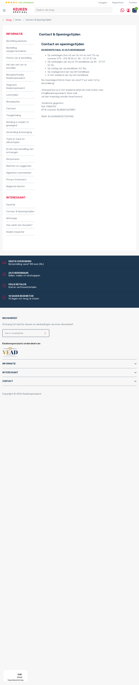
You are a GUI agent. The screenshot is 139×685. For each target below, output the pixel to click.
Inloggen (103, 3)
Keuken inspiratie (15, 232)
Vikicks (16, 486)
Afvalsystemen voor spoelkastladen (31, 446)
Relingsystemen (21, 423)
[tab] (69, 363)
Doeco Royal (19, 661)
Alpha (15, 645)
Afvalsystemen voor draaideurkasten (32, 436)
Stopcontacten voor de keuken (29, 628)
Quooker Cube (19, 545)
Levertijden (12, 95)
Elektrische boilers (22, 459)
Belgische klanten (15, 186)
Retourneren (13, 159)
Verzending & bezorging (19, 132)
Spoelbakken (13, 559)
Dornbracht (18, 668)
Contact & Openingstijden (20, 211)
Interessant (10, 372)
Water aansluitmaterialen (25, 539)
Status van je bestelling (19, 58)
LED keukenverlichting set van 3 (36, 592)
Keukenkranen (19, 492)
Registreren (118, 3)
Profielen (17, 532)
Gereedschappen (21, 522)
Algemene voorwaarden (18, 172)
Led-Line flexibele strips (31, 618)
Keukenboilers (19, 469)
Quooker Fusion (20, 555)
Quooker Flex (19, 549)
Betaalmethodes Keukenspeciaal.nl (15, 76)
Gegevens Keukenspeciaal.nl (15, 86)
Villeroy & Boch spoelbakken (27, 575)
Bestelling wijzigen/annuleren (16, 49)
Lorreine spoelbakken (23, 569)
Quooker (10, 542)
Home (10, 406)
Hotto (22, 476)
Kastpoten (18, 416)
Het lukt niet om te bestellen (16, 66)
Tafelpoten (18, 429)
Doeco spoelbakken (22, 562)
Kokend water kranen (23, 472)
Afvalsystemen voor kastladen (28, 442)
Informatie (9, 363)
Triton (22, 479)
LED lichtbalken (27, 605)
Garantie (10, 204)
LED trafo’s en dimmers (31, 622)
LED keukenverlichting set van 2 (36, 588)
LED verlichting (20, 585)
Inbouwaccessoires (22, 413)
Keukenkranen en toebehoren (21, 489)
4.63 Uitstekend (19, 2)
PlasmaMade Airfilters (23, 482)
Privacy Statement (16, 179)
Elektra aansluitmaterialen (26, 515)
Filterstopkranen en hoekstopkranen (31, 499)
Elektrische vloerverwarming (27, 462)
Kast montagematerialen (25, 525)
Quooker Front (20, 552)
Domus (16, 665)
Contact (133, 3)
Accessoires (12, 409)
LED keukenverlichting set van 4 (36, 595)
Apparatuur (12, 452)
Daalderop (17, 655)
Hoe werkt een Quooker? (19, 225)
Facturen (11, 108)
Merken (10, 638)
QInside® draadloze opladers (27, 632)
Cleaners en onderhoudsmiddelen (30, 512)
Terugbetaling (13, 115)
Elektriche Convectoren (24, 456)
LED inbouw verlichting (31, 612)
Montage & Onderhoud (18, 502)
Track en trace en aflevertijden (15, 141)
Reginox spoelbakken (23, 565)
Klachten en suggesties (18, 166)
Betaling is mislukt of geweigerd (17, 124)
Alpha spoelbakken (22, 579)
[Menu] (26, 671)
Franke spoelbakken (22, 572)
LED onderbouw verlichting (33, 615)
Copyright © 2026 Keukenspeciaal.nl (21, 393)
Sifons (15, 535)
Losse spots (25, 608)
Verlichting (12, 582)
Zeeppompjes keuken (23, 496)
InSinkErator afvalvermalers (27, 449)
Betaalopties (13, 101)
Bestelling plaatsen (16, 41)
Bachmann (18, 648)
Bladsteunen (19, 509)
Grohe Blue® (19, 466)
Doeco (15, 658)
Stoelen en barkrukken (24, 426)
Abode (15, 642)
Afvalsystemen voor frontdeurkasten (32, 439)
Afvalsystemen (14, 433)
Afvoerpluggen (20, 506)
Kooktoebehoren (21, 419)
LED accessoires (27, 625)
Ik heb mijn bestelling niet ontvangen (20, 151)
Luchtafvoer (19, 529)
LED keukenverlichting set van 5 (36, 598)
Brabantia (17, 651)
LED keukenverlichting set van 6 (36, 602)
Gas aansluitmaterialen (24, 519)
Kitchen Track (19, 635)
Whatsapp (11, 218)
